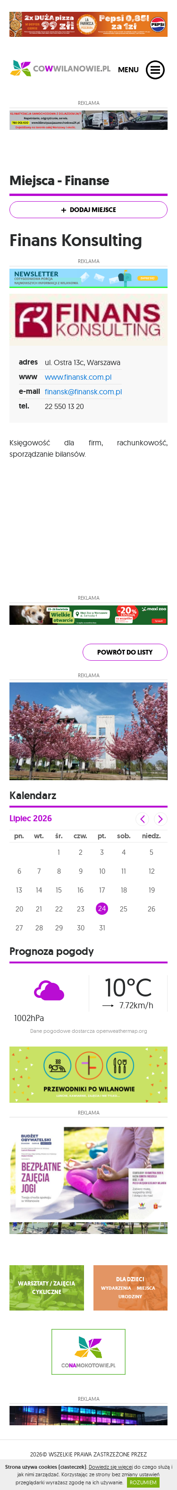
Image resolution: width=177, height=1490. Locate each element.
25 (123, 908)
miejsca (146, 1288)
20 (19, 908)
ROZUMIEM (143, 1482)
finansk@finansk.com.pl (83, 391)
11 (123, 871)
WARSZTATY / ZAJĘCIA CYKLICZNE (46, 1288)
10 (102, 871)
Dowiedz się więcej (111, 1467)
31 (102, 927)
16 (80, 889)
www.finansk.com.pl (78, 377)
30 (80, 927)
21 (39, 908)
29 (59, 927)
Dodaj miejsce (88, 209)
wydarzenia (116, 1288)
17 (102, 889)
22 (59, 908)
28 (39, 927)
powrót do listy (125, 652)
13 (19, 889)
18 (124, 889)
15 (59, 889)
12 (152, 871)
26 (151, 908)
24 (102, 908)
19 (152, 889)
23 (80, 908)
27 (19, 927)
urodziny (130, 1297)
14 (39, 889)
